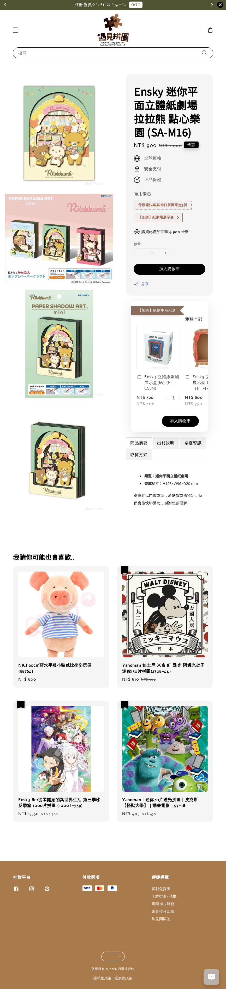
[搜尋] (204, 53)
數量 (137, 244)
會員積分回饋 (163, 911)
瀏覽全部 (194, 319)
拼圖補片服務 (163, 903)
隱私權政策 (102, 978)
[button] (15, 30)
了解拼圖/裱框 (164, 896)
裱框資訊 (192, 443)
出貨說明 (165, 443)
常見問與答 (161, 919)
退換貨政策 (124, 978)
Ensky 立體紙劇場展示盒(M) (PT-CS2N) (157, 383)
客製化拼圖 (161, 889)
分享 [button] (141, 284)
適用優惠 (142, 194)
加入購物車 (169, 269)
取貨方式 (138, 455)
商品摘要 (138, 443)
